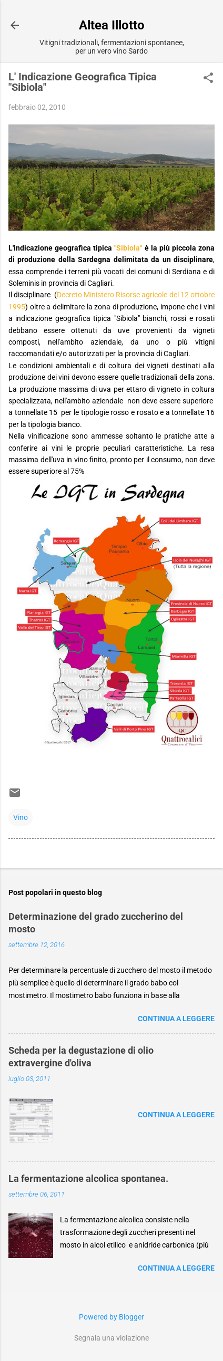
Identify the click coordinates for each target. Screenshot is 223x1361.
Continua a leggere (176, 1018)
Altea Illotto (112, 25)
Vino (20, 817)
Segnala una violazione (111, 1338)
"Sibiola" (128, 248)
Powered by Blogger (111, 1317)
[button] (208, 78)
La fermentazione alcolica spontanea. (88, 1178)
